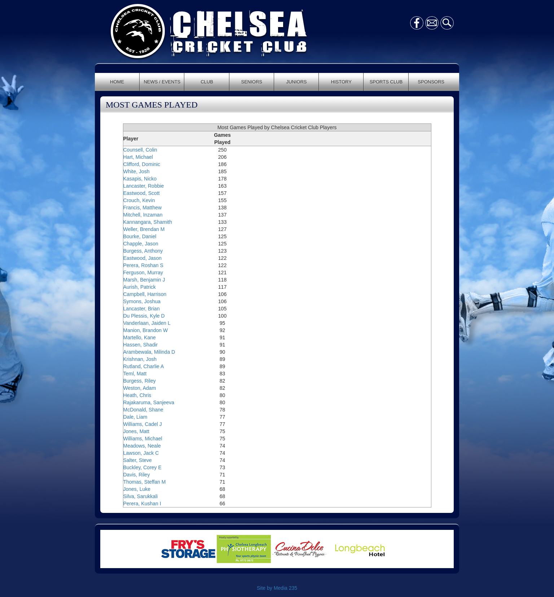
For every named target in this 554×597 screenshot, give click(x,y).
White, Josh (136, 171)
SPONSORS (431, 81)
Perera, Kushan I (142, 503)
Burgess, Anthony (143, 251)
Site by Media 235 (277, 588)
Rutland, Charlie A (143, 366)
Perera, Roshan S (143, 265)
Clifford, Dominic (141, 164)
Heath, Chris (137, 395)
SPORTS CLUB (386, 81)
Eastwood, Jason (142, 258)
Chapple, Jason (140, 244)
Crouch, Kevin (139, 200)
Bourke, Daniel (140, 236)
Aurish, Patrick (139, 287)
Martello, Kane (139, 337)
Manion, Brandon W (145, 330)
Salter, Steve (137, 460)
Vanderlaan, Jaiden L (147, 323)
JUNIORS (296, 81)
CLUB (207, 81)
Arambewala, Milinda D (149, 352)
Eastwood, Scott (141, 193)
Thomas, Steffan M (144, 482)
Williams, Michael (142, 438)
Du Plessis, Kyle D (144, 316)
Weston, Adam (139, 388)
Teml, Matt (135, 373)
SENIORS (252, 81)
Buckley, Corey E (142, 467)
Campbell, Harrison (145, 294)
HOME (117, 81)
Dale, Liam (135, 417)
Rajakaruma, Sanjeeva (149, 402)
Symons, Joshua (142, 301)
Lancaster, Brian (141, 308)
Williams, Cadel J (142, 424)
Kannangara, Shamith (147, 222)
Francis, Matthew (142, 207)
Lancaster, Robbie (143, 186)
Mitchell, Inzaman (143, 215)
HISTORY (341, 81)
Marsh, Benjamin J (144, 280)
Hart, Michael (138, 157)
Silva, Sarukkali (140, 496)
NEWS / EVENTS (162, 81)
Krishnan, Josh (140, 359)
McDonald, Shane (143, 410)
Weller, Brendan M (144, 229)
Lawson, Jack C (141, 453)
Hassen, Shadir (140, 345)
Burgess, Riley (139, 381)
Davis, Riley (136, 475)
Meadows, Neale (142, 446)
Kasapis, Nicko (140, 179)
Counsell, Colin (140, 150)
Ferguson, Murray (143, 272)
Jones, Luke (137, 489)
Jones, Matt (136, 431)
